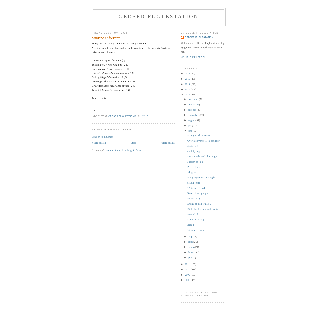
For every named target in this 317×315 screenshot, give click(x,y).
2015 (188, 78)
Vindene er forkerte (197, 229)
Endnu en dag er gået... (199, 203)
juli (190, 125)
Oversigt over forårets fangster (203, 140)
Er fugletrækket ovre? (198, 135)
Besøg (190, 224)
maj (190, 236)
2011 (188, 264)
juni (190, 130)
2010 (188, 269)
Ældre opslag (168, 142)
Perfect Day (193, 166)
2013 (188, 89)
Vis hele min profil (193, 57)
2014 (188, 84)
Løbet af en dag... (196, 219)
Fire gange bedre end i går (201, 177)
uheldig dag (193, 151)
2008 (188, 279)
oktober (192, 109)
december (193, 99)
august (191, 120)
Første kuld (193, 214)
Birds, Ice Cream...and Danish (203, 208)
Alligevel (192, 172)
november (193, 104)
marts (191, 246)
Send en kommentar (102, 136)
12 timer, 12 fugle (196, 187)
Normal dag (193, 198)
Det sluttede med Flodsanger (202, 156)
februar (192, 252)
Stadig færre (193, 182)
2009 (188, 274)
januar (191, 257)
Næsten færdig (195, 161)
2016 (188, 73)
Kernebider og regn (197, 193)
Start (133, 142)
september (194, 114)
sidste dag (192, 145)
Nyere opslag (99, 142)
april (190, 241)
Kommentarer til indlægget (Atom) (124, 150)
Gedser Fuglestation (159, 16)
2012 (188, 94)
